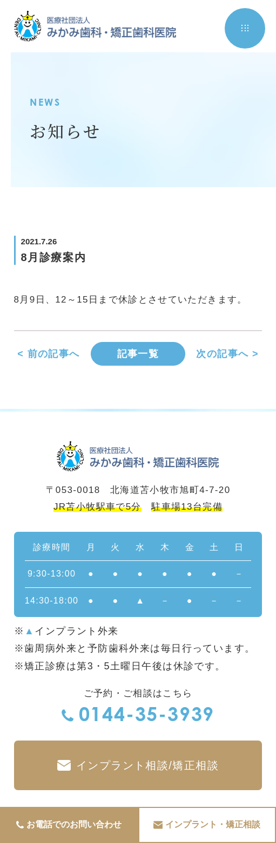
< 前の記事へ (48, 353)
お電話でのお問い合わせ (69, 825)
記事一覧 (138, 353)
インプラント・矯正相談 (206, 825)
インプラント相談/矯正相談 (138, 765)
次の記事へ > (227, 353)
